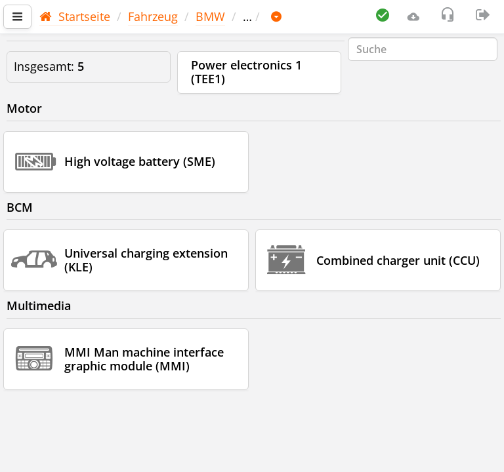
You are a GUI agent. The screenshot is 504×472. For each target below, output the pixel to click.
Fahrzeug (153, 16)
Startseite (74, 16)
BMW (210, 16)
